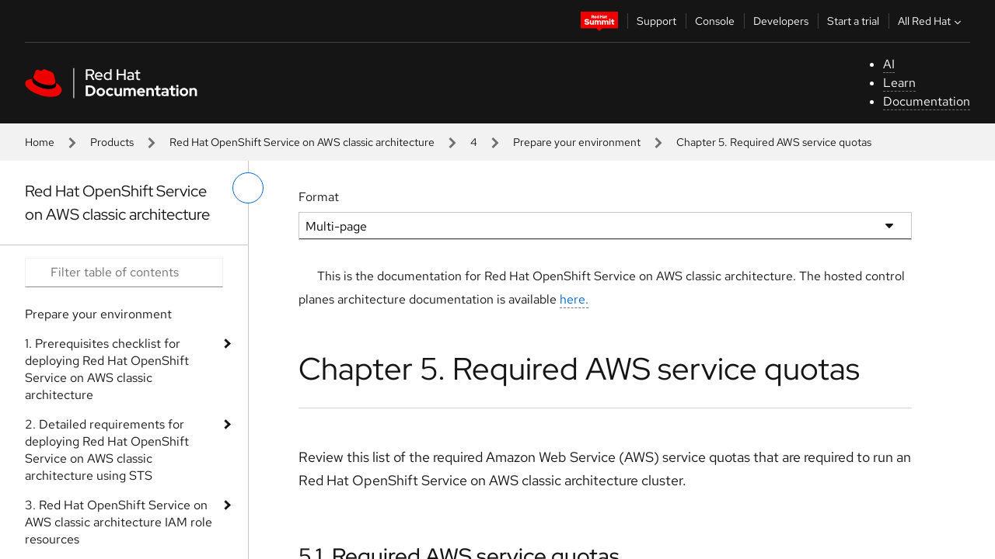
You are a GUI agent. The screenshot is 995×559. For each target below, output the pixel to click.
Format (318, 197)
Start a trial (853, 21)
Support (656, 21)
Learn (899, 83)
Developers (780, 21)
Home (39, 142)
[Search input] (124, 272)
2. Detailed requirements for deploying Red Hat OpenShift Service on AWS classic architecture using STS (107, 450)
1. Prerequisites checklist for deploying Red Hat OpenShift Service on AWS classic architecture (107, 369)
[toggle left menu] (248, 187)
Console (715, 21)
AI (889, 64)
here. (574, 299)
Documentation (926, 101)
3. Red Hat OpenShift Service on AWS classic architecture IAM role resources (118, 522)
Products (112, 142)
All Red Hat (931, 21)
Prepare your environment (577, 142)
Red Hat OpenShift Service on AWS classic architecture (302, 142)
